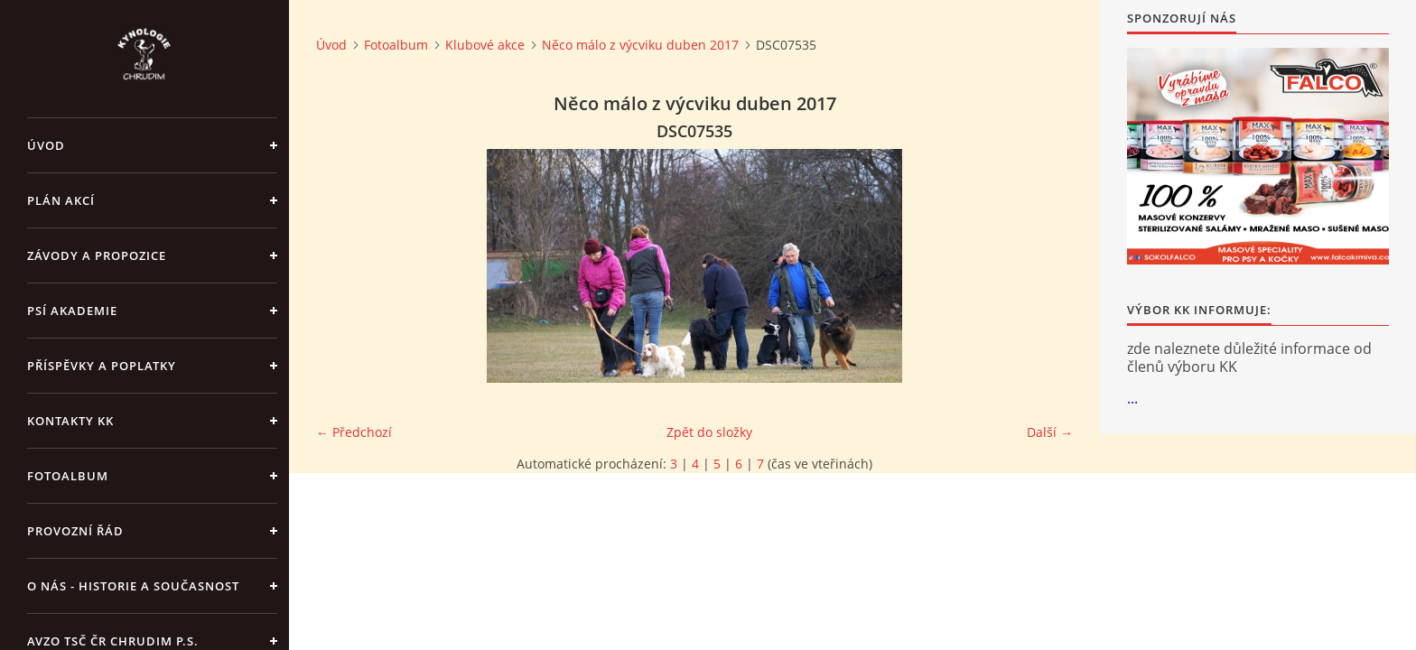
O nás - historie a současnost (133, 586)
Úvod (46, 145)
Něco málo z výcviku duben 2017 (640, 44)
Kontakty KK (70, 421)
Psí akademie (72, 310)
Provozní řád (75, 531)
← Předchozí (354, 432)
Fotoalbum (67, 476)
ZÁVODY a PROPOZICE (96, 255)
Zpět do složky (709, 432)
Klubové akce (485, 44)
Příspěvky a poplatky (101, 366)
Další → (1050, 432)
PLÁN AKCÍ (61, 200)
